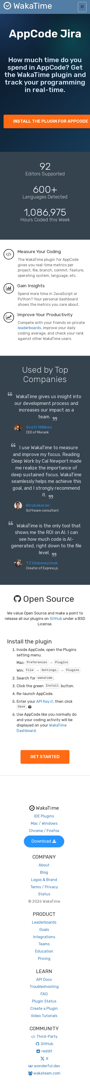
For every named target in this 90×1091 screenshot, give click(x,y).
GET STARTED (45, 756)
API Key (44, 701)
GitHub (56, 618)
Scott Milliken (39, 427)
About (44, 865)
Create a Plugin (44, 1008)
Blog (44, 872)
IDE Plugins (44, 816)
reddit (44, 1051)
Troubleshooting (44, 986)
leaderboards (29, 328)
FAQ (44, 994)
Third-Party (44, 1036)
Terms (35, 887)
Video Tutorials (44, 1016)
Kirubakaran (38, 505)
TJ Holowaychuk (42, 563)
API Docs (44, 979)
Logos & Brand (44, 879)
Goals (44, 929)
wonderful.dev (44, 1066)
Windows (50, 823)
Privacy (51, 887)
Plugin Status (44, 1001)
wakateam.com (44, 1073)
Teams (44, 944)
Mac (34, 823)
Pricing (44, 958)
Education (44, 951)
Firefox (53, 830)
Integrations (44, 937)
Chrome (36, 830)
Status (44, 894)
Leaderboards (44, 922)
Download (43, 841)
